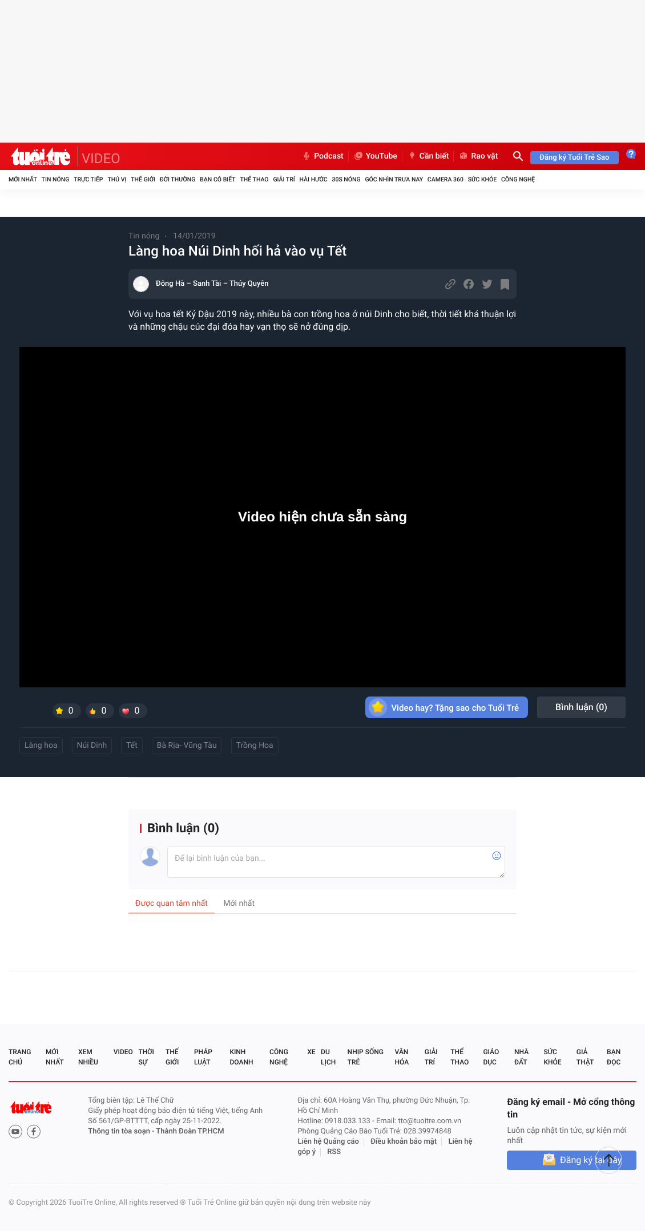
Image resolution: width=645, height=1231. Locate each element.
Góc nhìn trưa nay (394, 179)
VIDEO (101, 159)
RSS (334, 1152)
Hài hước (314, 179)
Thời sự (146, 1057)
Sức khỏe (482, 179)
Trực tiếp (88, 179)
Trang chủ (20, 1057)
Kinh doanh (241, 1057)
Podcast (322, 156)
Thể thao (254, 179)
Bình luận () (581, 707)
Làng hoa (41, 745)
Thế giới (143, 179)
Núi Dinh (92, 745)
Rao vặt (478, 156)
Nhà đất (521, 1057)
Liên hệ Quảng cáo (328, 1141)
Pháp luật (203, 1057)
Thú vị (116, 179)
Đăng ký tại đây (591, 1160)
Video (123, 1052)
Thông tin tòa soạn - (122, 1131)
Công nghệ (518, 179)
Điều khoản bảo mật (403, 1141)
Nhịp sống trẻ (366, 1057)
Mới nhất (23, 179)
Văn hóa (402, 1057)
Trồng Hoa (254, 745)
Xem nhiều (88, 1057)
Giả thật (585, 1057)
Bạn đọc (613, 1057)
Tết (132, 745)
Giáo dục (491, 1057)
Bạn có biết (217, 179)
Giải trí (284, 179)
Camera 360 (445, 179)
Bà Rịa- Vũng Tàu (187, 745)
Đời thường (178, 179)
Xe (311, 1052)
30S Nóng (346, 179)
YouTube (375, 156)
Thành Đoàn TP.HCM (190, 1131)
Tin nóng (56, 179)
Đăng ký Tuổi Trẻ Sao (574, 157)
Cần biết (428, 156)
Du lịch (328, 1057)
